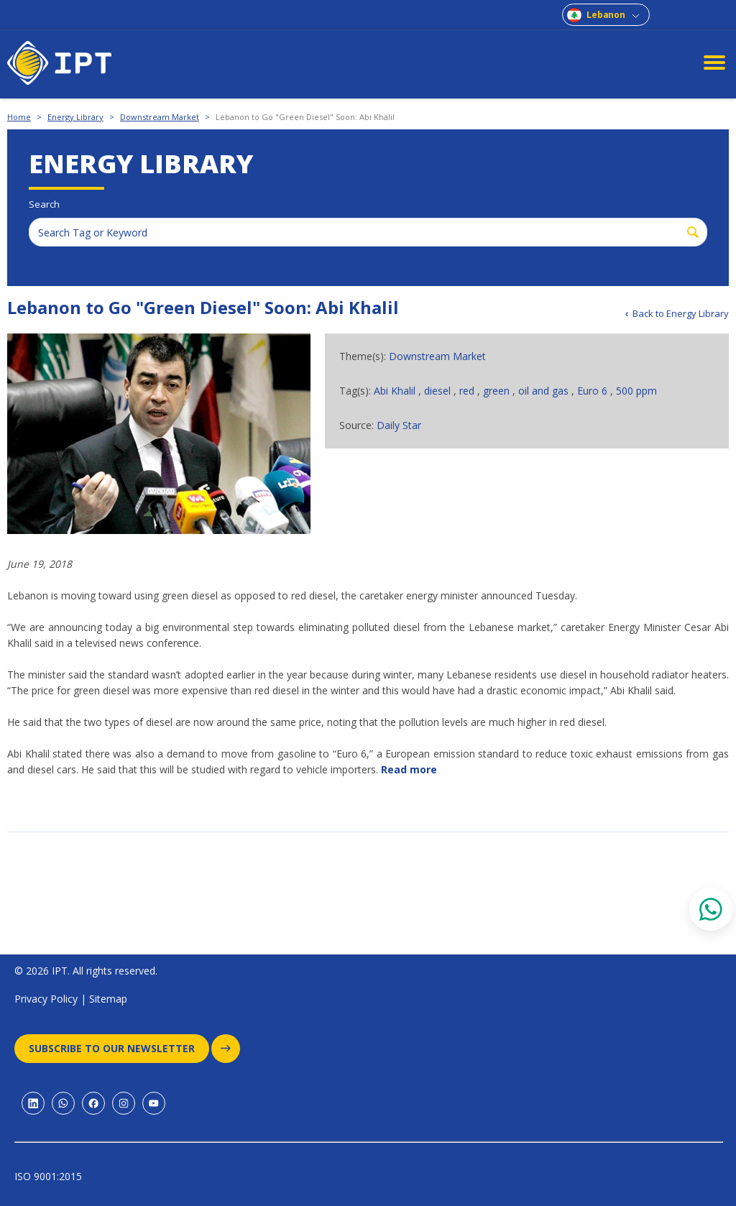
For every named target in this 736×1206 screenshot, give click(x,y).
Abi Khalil (396, 390)
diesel (439, 390)
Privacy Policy (46, 998)
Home (19, 116)
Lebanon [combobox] (605, 15)
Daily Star (399, 425)
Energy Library (75, 116)
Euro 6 (593, 390)
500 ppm (636, 390)
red (468, 390)
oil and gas (544, 390)
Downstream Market (159, 116)
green (497, 390)
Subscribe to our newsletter (119, 1048)
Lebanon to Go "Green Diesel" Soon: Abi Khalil (305, 116)
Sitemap (108, 998)
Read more (409, 769)
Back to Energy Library (680, 313)
